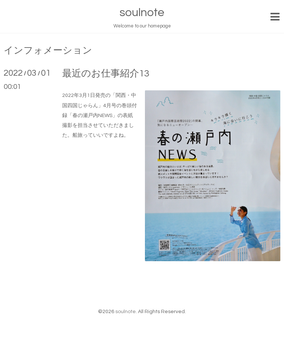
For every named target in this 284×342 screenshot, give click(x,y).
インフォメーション (48, 50)
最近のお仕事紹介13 (105, 73)
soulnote (142, 13)
